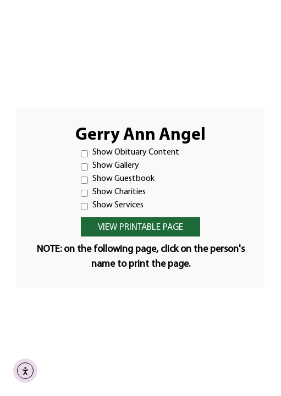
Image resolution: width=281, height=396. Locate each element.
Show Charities (113, 192)
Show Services (112, 205)
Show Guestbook (118, 179)
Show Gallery (110, 165)
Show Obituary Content (130, 152)
